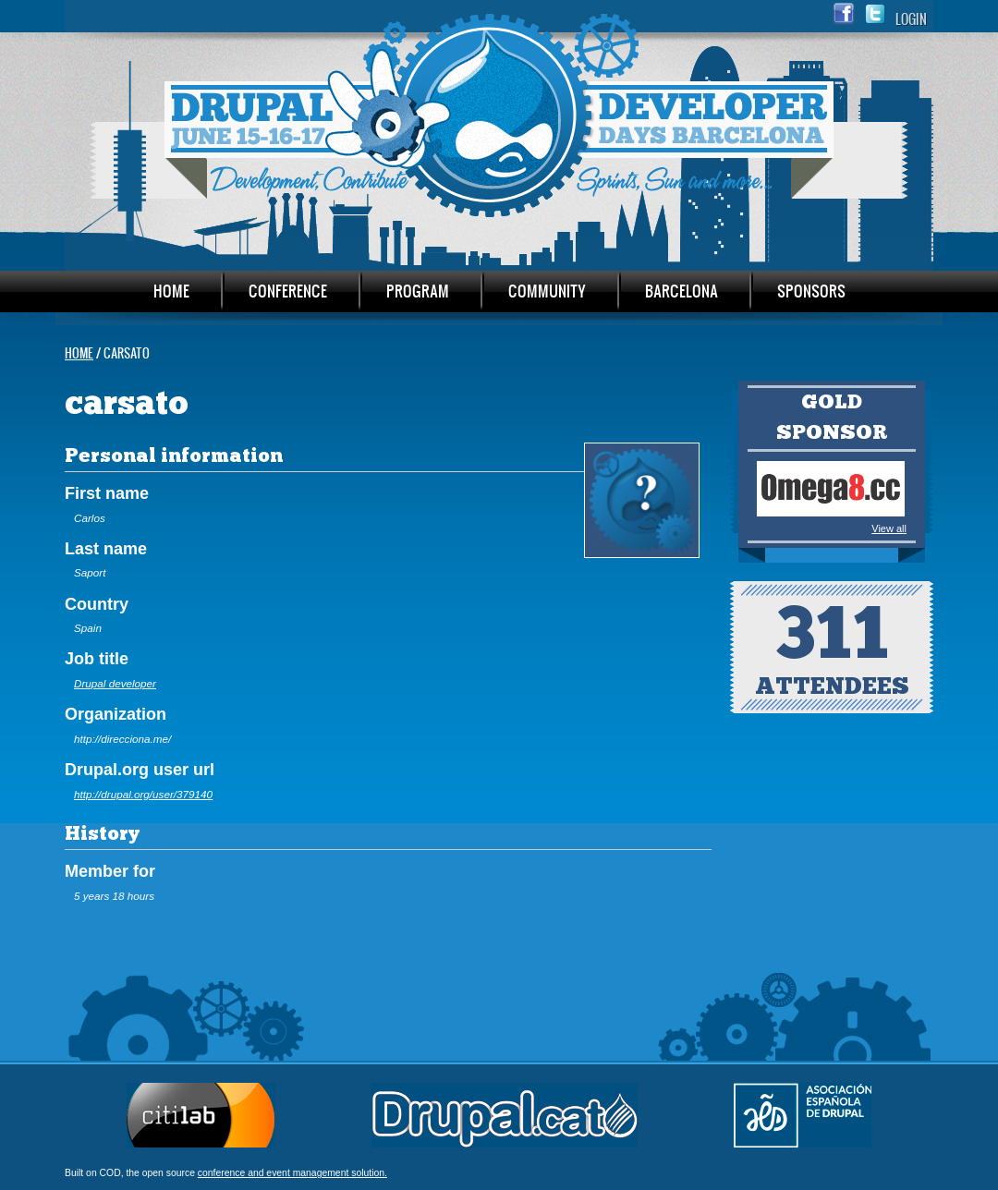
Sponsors (811, 290)
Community (547, 290)
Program (417, 290)
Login (911, 19)
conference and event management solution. (292, 1173)
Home (171, 290)
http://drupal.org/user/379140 (143, 794)
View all (889, 528)
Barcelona (681, 290)
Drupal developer (115, 683)
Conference (288, 290)
